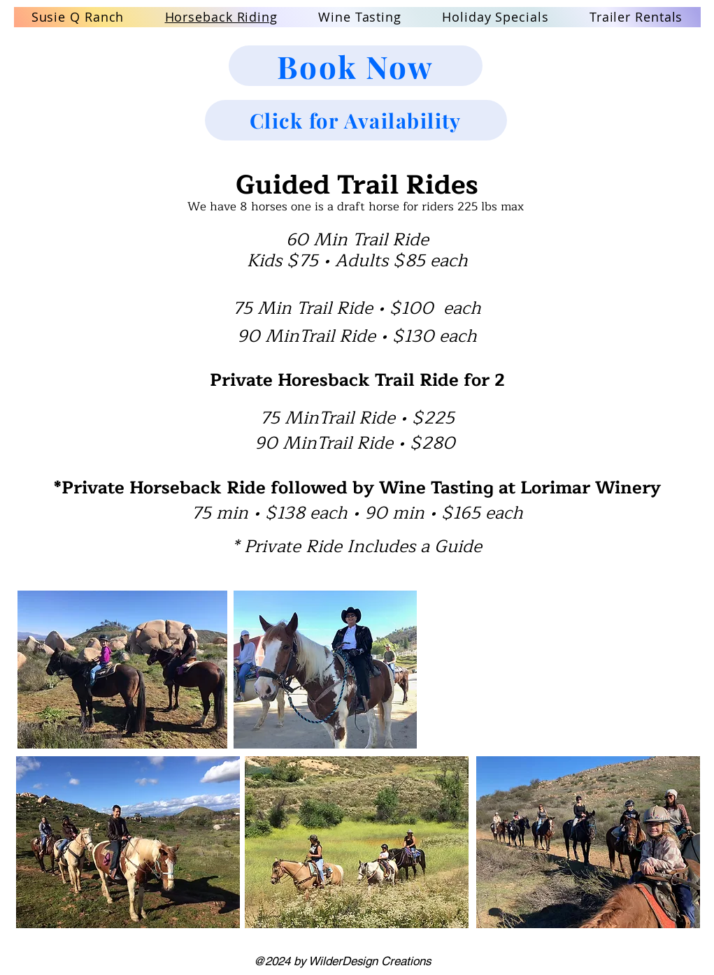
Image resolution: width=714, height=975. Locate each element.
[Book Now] (356, 65)
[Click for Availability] (356, 120)
